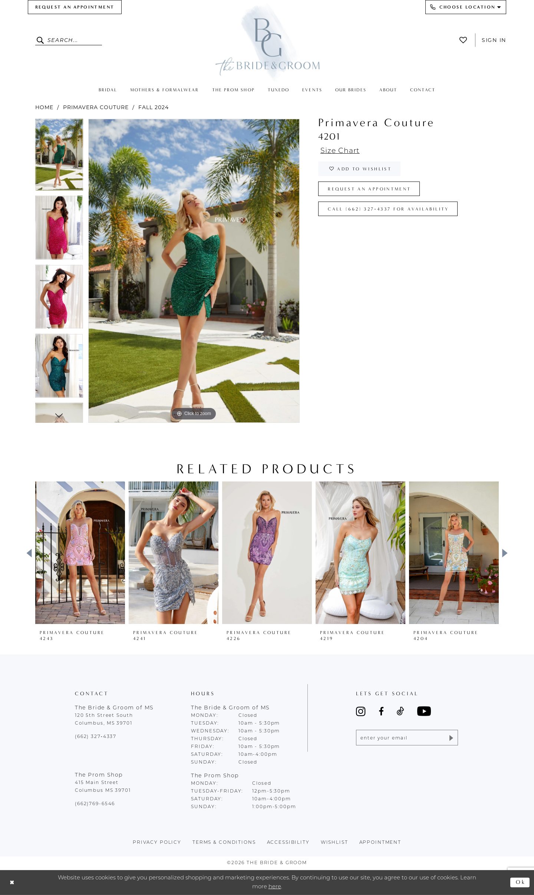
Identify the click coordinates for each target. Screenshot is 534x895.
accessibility (288, 842)
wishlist (334, 842)
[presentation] (80, 552)
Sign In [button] (494, 40)
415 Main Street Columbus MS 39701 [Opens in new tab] (103, 787)
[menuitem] (75, 7)
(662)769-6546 (95, 804)
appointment (380, 842)
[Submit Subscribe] (451, 737)
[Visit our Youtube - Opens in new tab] (424, 711)
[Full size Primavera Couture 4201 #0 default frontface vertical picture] (194, 270)
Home (44, 107)
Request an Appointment (369, 189)
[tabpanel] (59, 157)
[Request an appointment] (75, 7)
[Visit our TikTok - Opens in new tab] (400, 711)
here (274, 886)
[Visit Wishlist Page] (465, 40)
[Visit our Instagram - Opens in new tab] (361, 711)
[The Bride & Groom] (267, 42)
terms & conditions (224, 842)
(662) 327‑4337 (95, 737)
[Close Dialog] (12, 882)
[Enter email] (407, 737)
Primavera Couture (96, 107)
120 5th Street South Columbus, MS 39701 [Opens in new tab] (104, 719)
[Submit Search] (41, 40)
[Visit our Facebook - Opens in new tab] (381, 711)
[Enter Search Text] (68, 40)
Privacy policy (157, 842)
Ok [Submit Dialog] (521, 882)
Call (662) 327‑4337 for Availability (388, 209)
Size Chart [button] (340, 151)
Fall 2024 (153, 107)
